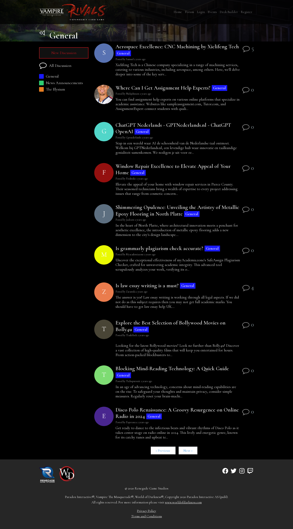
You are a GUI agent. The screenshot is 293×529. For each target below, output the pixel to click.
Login (201, 12)
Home (178, 12)
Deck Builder (229, 12)
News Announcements (61, 82)
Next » (188, 450)
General (49, 76)
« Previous (163, 450)
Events (212, 12)
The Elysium (52, 89)
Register (246, 12)
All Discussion (55, 65)
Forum (189, 12)
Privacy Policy (146, 511)
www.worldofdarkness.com (183, 502)
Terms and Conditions (146, 516)
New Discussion (63, 52)
